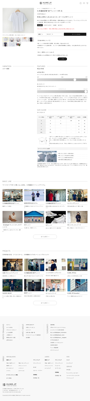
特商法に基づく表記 (10, 337)
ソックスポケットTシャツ (53, 272)
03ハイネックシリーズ (74, 225)
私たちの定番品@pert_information (58, 332)
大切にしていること (30, 327)
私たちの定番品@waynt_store (57, 335)
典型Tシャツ (28, 293)
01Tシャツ (27, 225)
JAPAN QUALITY (30, 324)
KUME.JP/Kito (71, 273)
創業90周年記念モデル (31, 203)
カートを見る (9, 327)
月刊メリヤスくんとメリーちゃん (58, 327)
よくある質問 (9, 332)
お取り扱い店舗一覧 (30, 332)
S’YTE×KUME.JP (55, 340)
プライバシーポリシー (11, 330)
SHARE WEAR (7, 293)
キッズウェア (70, 363)
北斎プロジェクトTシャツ (10, 273)
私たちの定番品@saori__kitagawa (58, 337)
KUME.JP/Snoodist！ (73, 293)
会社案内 (28, 337)
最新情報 (53, 324)
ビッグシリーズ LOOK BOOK (57, 330)
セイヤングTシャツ (73, 203)
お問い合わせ (9, 340)
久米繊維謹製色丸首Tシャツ (11, 203)
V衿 (54, 8)
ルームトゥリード (51, 293)
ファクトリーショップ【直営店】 (33, 335)
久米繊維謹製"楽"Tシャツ (47, 8)
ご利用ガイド (9, 335)
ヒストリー (28, 330)
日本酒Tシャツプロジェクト (57, 342)
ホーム (38, 8)
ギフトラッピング (55, 350)
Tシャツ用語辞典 (54, 347)
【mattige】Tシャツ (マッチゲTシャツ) (12, 226)
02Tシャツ (49, 225)
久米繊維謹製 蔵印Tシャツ (32, 273)
